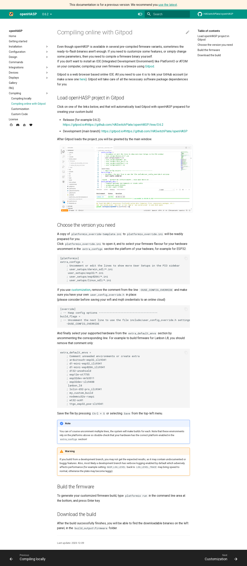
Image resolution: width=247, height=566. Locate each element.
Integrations (29, 67)
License (13, 119)
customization (81, 290)
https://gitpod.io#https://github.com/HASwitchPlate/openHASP (145, 131)
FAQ (11, 88)
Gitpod (149, 66)
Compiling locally (21, 98)
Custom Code (19, 114)
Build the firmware (209, 50)
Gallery (13, 82)
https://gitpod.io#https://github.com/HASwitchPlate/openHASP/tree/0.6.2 (113, 124)
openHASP (16, 30)
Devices (29, 72)
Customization (20, 108)
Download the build (209, 55)
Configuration (29, 51)
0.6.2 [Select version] (45, 14)
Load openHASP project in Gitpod (213, 38)
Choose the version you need (215, 44)
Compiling (29, 93)
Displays (29, 78)
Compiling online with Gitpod (28, 103)
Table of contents (209, 30)
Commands (16, 62)
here (83, 79)
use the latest (167, 5)
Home (12, 36)
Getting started (18, 41)
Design (29, 57)
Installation (29, 46)
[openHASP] (11, 14)
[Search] (167, 14)
